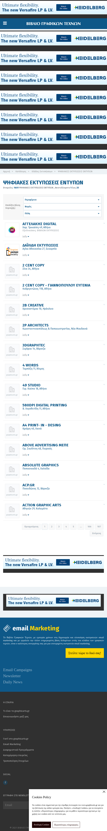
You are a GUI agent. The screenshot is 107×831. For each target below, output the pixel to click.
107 (99, 526)
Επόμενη (96, 533)
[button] (5, 23)
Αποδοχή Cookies (41, 825)
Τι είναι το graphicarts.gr (16, 711)
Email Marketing (12, 744)
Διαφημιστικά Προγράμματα (18, 749)
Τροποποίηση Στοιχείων (15, 760)
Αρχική (6, 171)
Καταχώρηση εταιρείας (15, 755)
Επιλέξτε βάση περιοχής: (12, 206)
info (25, 236)
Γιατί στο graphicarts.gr (15, 738)
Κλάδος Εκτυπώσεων (42, 171)
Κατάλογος (20, 171)
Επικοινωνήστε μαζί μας (16, 716)
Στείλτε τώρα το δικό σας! (84, 653)
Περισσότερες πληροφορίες (66, 825)
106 (89, 526)
